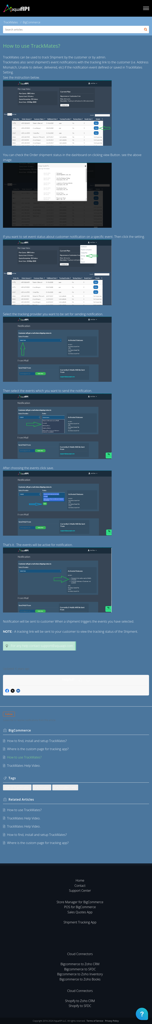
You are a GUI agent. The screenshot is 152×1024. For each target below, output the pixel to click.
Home (80, 880)
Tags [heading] (12, 778)
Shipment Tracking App (80, 922)
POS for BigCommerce (80, 907)
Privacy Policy (112, 1020)
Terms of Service (94, 1020)
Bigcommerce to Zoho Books (79, 979)
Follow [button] (9, 714)
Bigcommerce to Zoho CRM (80, 964)
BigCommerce (31, 22)
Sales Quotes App (80, 912)
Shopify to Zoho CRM (80, 1001)
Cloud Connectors (80, 954)
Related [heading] (21, 799)
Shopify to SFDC (80, 1006)
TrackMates (11, 22)
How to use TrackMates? (24, 757)
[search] (76, 29)
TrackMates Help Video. (23, 765)
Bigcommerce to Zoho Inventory (80, 974)
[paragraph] (76, 359)
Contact (80, 885)
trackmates (42, 787)
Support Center (80, 890)
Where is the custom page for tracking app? (38, 749)
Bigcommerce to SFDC (80, 969)
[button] (145, 29)
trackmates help (65, 787)
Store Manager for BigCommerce (80, 902)
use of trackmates (17, 787)
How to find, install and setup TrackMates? (37, 741)
